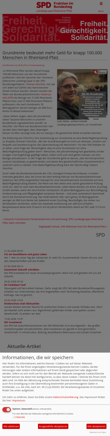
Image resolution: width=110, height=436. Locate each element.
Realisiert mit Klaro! (98, 432)
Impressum (18, 400)
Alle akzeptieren (96, 426)
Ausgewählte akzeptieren (53, 426)
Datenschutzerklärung (65, 397)
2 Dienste (18, 417)
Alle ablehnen (11, 426)
